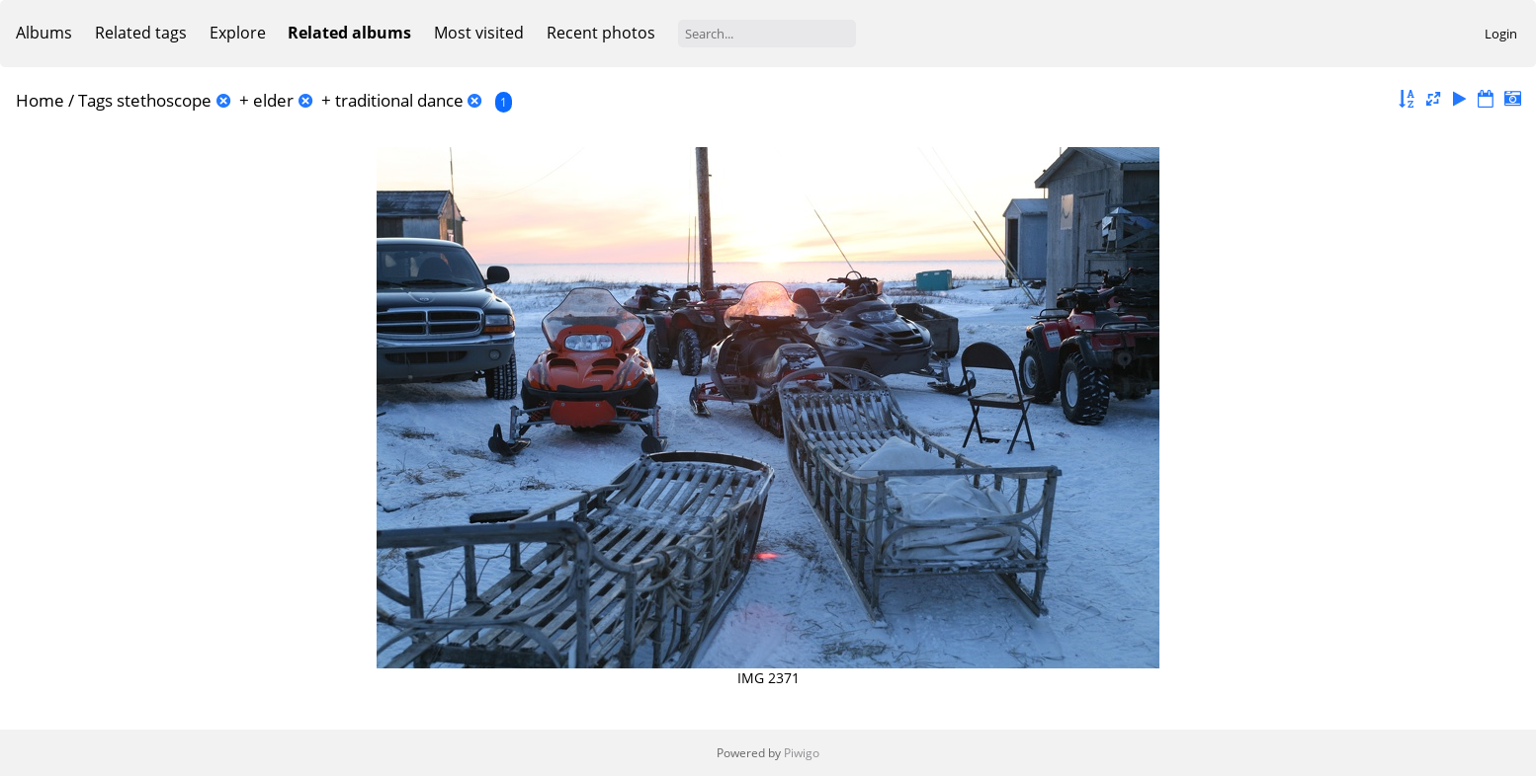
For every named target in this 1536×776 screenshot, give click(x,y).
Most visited (479, 32)
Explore (238, 32)
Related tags (141, 32)
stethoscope (164, 100)
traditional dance (399, 100)
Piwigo (801, 752)
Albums (44, 32)
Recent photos (601, 32)
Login (1501, 33)
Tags (95, 100)
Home (40, 100)
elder (273, 100)
